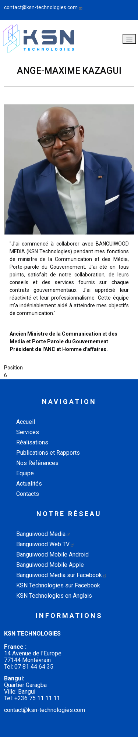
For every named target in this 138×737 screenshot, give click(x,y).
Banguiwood (43, 533)
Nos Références (37, 462)
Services (27, 432)
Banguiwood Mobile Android (52, 554)
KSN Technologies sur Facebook (58, 585)
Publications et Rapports (48, 452)
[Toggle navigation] (129, 39)
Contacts (27, 493)
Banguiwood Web (45, 544)
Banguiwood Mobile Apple (50, 564)
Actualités (29, 483)
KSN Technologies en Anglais (54, 595)
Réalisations (32, 442)
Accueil (25, 421)
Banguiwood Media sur (61, 575)
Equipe (25, 473)
